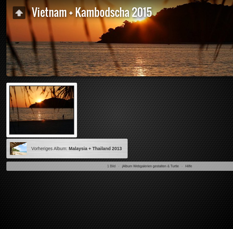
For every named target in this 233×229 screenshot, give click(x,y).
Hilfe (188, 166)
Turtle (174, 166)
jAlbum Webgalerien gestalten (144, 166)
